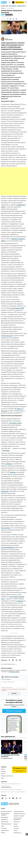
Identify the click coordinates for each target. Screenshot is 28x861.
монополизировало (8, 547)
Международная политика (5, 814)
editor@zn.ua (23, 791)
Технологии (4, 828)
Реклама (3, 773)
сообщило (8, 464)
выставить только (16, 423)
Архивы (3, 769)
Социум (16, 824)
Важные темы (4, 6)
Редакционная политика (7, 775)
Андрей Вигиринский (7, 758)
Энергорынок (4, 819)
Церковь (3, 832)
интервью (6, 450)
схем (2, 599)
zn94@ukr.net (19, 789)
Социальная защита (18, 811)
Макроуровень (4, 817)
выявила (13, 472)
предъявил (5, 491)
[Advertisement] (14, 181)
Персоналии (17, 821)
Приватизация (4, 821)
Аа (13, 2)
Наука (2, 826)
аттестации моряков (17, 596)
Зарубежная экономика (19, 813)
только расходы (6, 335)
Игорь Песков (8, 39)
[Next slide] (26, 6)
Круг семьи (16, 828)
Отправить (14, 693)
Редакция (3, 771)
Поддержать (19, 2)
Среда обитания (5, 830)
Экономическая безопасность (17, 818)
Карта (2, 778)
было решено (5, 528)
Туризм (15, 830)
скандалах (19, 601)
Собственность (17, 832)
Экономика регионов (6, 824)
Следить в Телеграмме (14, 711)
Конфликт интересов (19, 815)
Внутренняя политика (6, 811)
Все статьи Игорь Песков (8, 664)
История (16, 826)
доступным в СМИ (17, 308)
